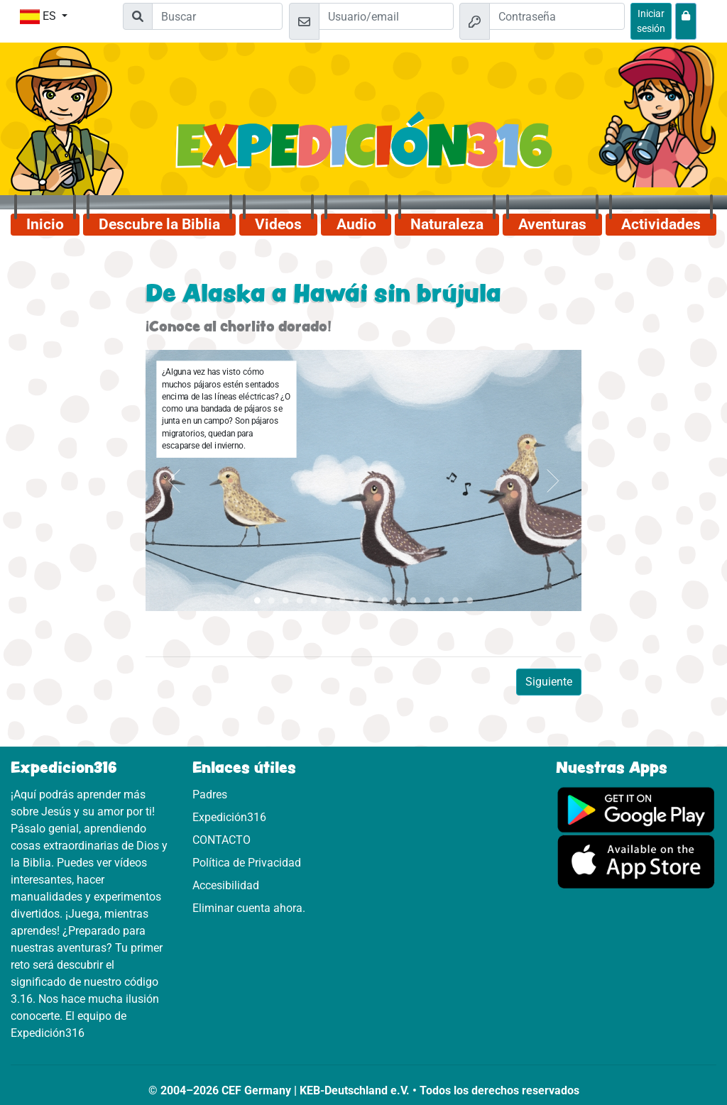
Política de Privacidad (246, 862)
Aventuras (552, 224)
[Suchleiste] (217, 16)
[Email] (386, 16)
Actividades (661, 224)
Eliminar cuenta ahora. (248, 908)
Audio (356, 224)
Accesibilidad (225, 885)
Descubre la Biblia (159, 224)
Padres (209, 794)
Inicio (45, 224)
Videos (278, 224)
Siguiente (548, 681)
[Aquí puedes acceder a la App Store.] (636, 861)
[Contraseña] (557, 16)
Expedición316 (229, 817)
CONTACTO (221, 840)
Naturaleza (446, 224)
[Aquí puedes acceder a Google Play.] (636, 808)
